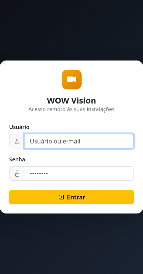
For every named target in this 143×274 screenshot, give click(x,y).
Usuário (19, 127)
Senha (17, 159)
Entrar (71, 197)
